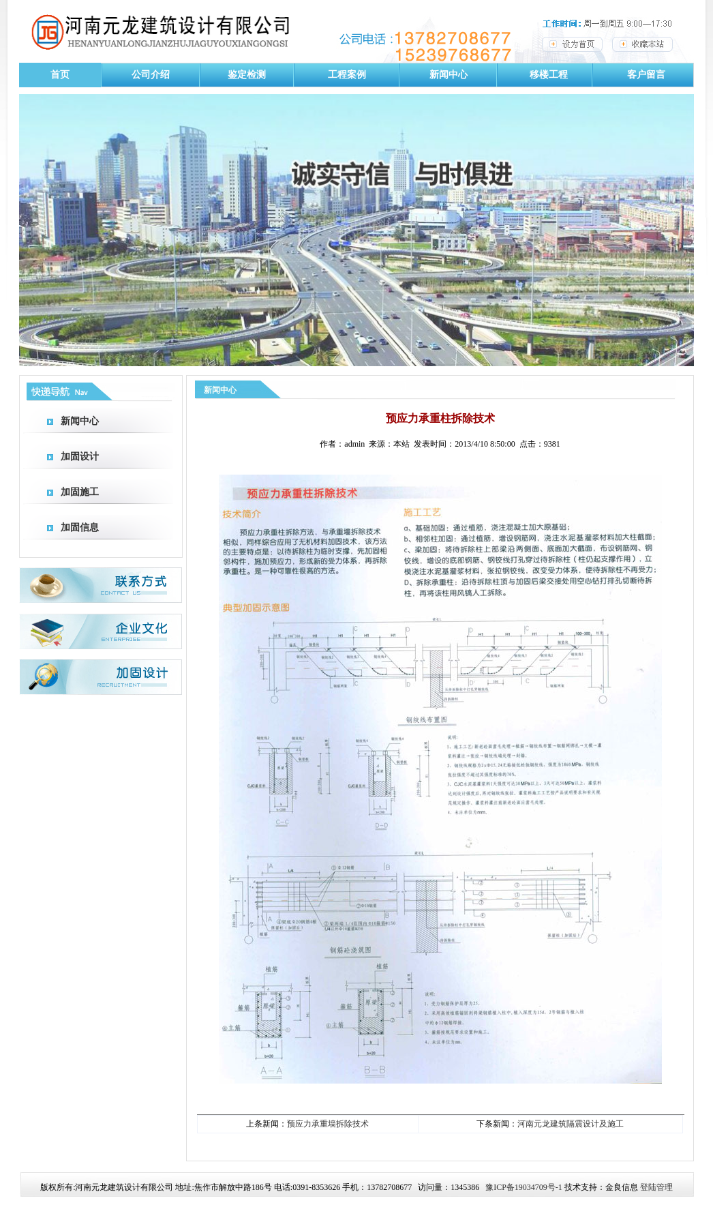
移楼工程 (549, 75)
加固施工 (80, 492)
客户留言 (646, 75)
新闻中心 (448, 75)
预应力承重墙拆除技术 (328, 1124)
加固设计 (80, 456)
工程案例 (347, 75)
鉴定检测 (247, 75)
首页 (60, 75)
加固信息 (80, 527)
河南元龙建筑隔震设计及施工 (570, 1124)
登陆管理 (656, 1187)
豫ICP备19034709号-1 (523, 1187)
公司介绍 (151, 75)
